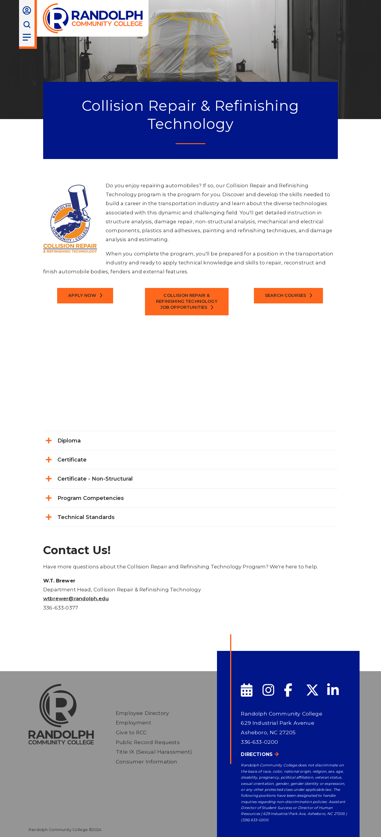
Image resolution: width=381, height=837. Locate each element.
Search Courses (285, 295)
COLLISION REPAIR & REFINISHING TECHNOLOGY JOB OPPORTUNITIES (187, 301)
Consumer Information (146, 761)
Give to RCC (131, 732)
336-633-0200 (259, 742)
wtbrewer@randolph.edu (76, 598)
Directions (257, 754)
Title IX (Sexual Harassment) (154, 752)
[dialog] (363, 819)
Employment (133, 722)
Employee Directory (142, 713)
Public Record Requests (148, 742)
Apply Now (82, 295)
